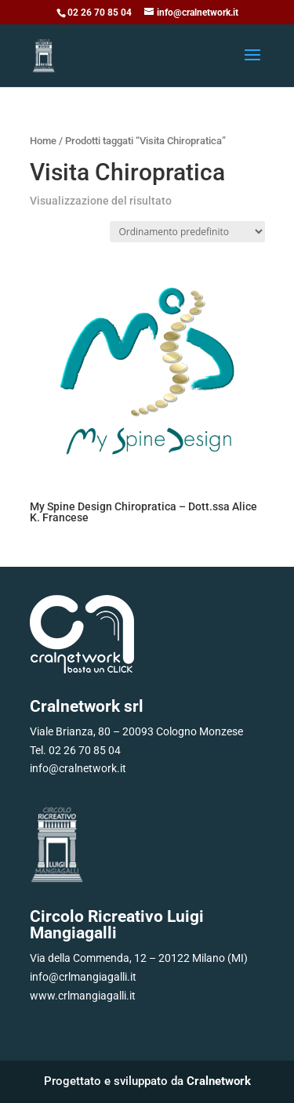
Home (43, 141)
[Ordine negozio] (187, 231)
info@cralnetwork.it (78, 768)
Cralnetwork (219, 1081)
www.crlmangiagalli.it (83, 995)
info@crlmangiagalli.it (83, 977)
